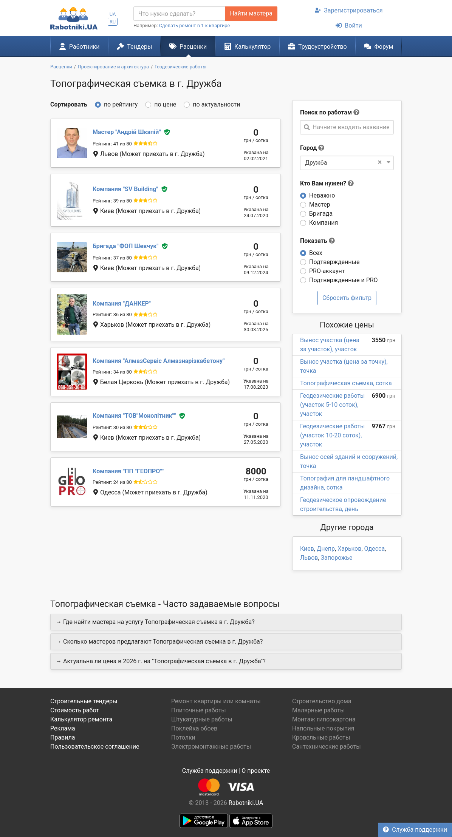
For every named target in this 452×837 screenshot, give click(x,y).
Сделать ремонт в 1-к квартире (194, 25)
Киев (307, 548)
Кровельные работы (321, 737)
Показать (317, 240)
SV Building (125, 189)
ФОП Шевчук (125, 246)
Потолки (183, 737)
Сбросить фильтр (347, 297)
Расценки (188, 46)
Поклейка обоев (194, 728)
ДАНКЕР (122, 303)
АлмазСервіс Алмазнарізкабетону (158, 360)
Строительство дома (321, 701)
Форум (378, 46)
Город (308, 147)
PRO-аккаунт (327, 271)
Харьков (349, 548)
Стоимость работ (74, 710)
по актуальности (216, 104)
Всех (315, 252)
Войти (349, 25)
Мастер (319, 204)
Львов (309, 557)
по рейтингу (121, 104)
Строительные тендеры (83, 701)
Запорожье (337, 557)
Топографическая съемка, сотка (346, 383)
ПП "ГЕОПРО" (128, 471)
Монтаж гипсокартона (324, 719)
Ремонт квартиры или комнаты (216, 701)
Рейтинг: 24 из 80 (112, 482)
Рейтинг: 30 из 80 (112, 427)
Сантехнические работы (326, 746)
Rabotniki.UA (246, 802)
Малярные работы (318, 710)
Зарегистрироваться (348, 10)
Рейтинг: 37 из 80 (112, 258)
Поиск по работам (326, 112)
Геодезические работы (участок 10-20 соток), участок (332, 435)
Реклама (62, 728)
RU (113, 22)
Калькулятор (247, 46)
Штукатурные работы (201, 719)
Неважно (322, 195)
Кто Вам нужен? (327, 183)
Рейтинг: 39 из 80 (112, 201)
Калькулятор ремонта (81, 719)
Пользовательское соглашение (94, 746)
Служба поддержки (415, 829)
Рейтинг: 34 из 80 (112, 372)
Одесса (374, 548)
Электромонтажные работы (211, 746)
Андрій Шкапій (127, 132)
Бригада (321, 213)
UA (113, 14)
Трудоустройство (317, 46)
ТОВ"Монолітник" (134, 415)
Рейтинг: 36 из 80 (112, 314)
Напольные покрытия (323, 728)
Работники (79, 46)
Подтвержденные (334, 262)
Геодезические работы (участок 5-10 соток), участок (332, 404)
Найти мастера (251, 13)
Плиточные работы (198, 710)
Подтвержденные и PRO (343, 280)
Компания (323, 222)
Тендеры (134, 46)
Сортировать (68, 104)
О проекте (255, 770)
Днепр (326, 548)
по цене (165, 104)
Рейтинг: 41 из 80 (112, 144)
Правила (62, 737)
